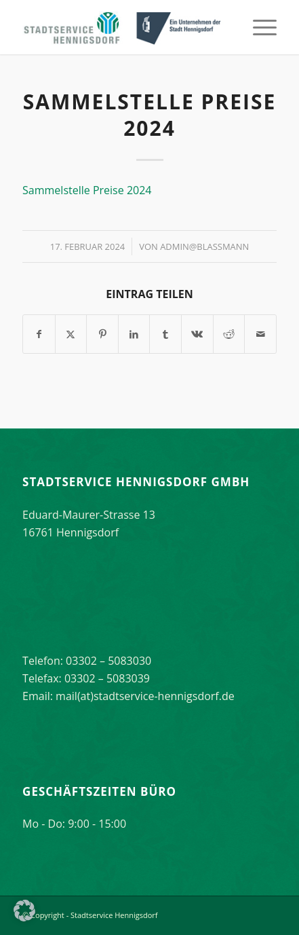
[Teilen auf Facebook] (39, 334)
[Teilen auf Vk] (197, 334)
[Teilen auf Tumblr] (165, 334)
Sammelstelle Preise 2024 (86, 190)
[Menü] (258, 27)
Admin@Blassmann (204, 246)
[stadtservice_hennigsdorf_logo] (124, 27)
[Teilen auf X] (71, 334)
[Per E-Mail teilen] (260, 334)
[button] (24, 910)
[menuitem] (258, 27)
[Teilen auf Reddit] (229, 334)
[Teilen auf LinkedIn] (134, 334)
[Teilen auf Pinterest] (102, 334)
